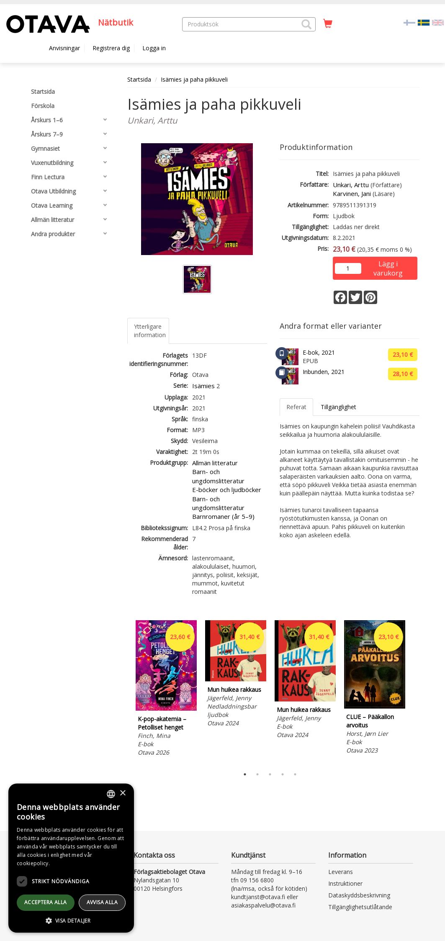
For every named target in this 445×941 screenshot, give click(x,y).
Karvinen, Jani (352, 193)
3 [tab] (270, 774)
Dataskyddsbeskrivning (359, 895)
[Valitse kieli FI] (409, 22)
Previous (125, 692)
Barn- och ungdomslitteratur (218, 476)
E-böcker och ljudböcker (226, 489)
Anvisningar (64, 48)
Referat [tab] (296, 407)
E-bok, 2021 (319, 352)
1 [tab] (245, 774)
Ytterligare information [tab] (150, 330)
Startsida (139, 79)
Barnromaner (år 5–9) (223, 516)
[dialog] (71, 858)
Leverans (340, 872)
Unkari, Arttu (351, 184)
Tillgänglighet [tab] (338, 407)
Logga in (154, 48)
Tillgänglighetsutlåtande (360, 907)
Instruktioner (345, 883)
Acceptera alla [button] (45, 902)
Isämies (203, 386)
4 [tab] (282, 774)
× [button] (122, 793)
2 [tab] (257, 774)
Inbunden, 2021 (324, 372)
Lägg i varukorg (388, 264)
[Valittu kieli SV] (424, 22)
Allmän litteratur (215, 463)
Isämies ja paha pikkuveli (194, 79)
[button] (306, 24)
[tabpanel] (166, 689)
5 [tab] (295, 774)
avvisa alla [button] (102, 902)
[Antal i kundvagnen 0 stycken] (328, 24)
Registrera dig (111, 48)
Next (415, 692)
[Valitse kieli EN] (438, 22)
